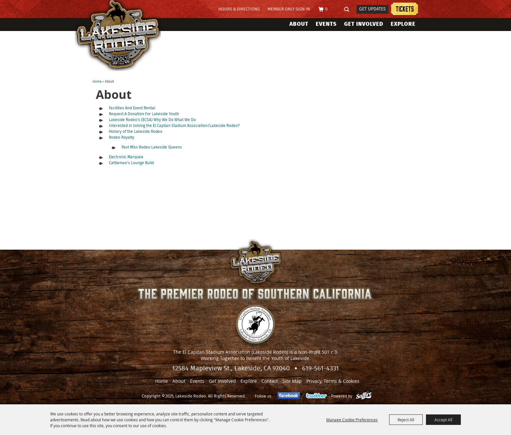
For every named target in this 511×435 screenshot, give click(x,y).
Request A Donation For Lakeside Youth (144, 114)
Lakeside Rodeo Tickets (404, 10)
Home (97, 81)
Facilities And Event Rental (132, 108)
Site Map (292, 381)
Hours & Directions (239, 9)
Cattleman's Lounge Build (131, 163)
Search (348, 9)
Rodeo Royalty (121, 137)
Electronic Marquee (126, 157)
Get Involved (363, 24)
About (298, 24)
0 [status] (326, 9)
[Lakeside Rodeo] (125, 35)
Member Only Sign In (289, 9)
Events (326, 24)
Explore (403, 24)
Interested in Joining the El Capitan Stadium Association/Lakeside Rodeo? (174, 126)
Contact (269, 381)
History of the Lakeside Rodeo (135, 131)
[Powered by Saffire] (363, 396)
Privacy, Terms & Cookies (332, 381)
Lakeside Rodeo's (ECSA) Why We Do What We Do (152, 120)
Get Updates (372, 9)
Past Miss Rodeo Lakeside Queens (152, 147)
